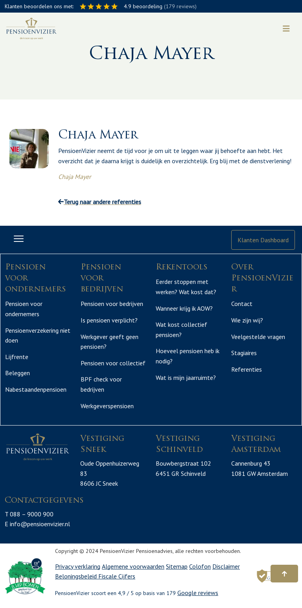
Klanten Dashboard (263, 240)
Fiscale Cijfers (116, 576)
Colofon (200, 566)
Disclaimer (226, 566)
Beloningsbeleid (76, 576)
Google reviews (197, 593)
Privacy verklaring (77, 566)
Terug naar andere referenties (99, 202)
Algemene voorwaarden (133, 566)
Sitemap (177, 566)
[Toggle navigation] (286, 28)
